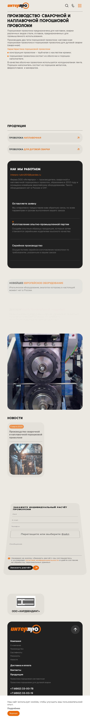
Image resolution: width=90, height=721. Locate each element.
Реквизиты (15, 656)
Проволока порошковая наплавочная (27, 679)
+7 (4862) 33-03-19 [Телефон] (21, 693)
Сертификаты (16, 652)
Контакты (15, 670)
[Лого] (18, 5)
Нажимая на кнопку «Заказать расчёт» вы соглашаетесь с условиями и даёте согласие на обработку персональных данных (44, 544)
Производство (16, 649)
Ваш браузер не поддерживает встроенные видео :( (45, 95)
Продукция (16, 674)
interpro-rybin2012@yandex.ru (25, 174)
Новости (14, 659)
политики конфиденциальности (42, 544)
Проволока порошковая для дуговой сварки (30, 682)
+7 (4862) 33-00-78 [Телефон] (21, 688)
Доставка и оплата (20, 665)
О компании (15, 645)
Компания (15, 641)
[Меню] (80, 6)
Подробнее (13, 708)
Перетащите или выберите (45, 534)
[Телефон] (73, 5)
